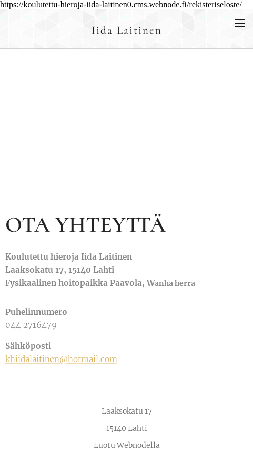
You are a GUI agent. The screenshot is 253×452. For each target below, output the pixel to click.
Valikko (240, 23)
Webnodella (138, 445)
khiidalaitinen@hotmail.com (61, 359)
